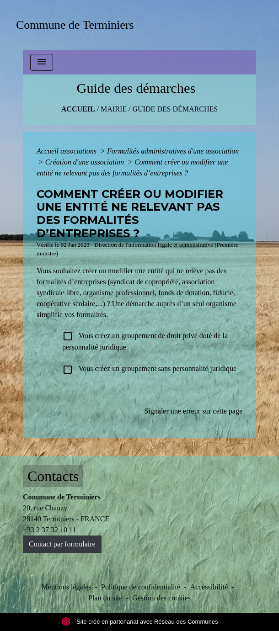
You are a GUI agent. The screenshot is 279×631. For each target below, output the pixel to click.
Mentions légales (66, 587)
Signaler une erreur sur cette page (193, 411)
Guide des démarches (175, 109)
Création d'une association (85, 162)
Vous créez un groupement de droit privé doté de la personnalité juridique (145, 341)
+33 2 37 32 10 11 (49, 530)
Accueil (78, 109)
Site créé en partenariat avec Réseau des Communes (139, 621)
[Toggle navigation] (41, 62)
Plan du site (105, 598)
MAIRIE (114, 109)
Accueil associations (67, 151)
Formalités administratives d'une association (173, 151)
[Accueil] (78, 25)
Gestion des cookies (161, 598)
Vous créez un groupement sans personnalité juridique (149, 369)
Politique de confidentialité (140, 587)
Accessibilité (209, 587)
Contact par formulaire (62, 544)
